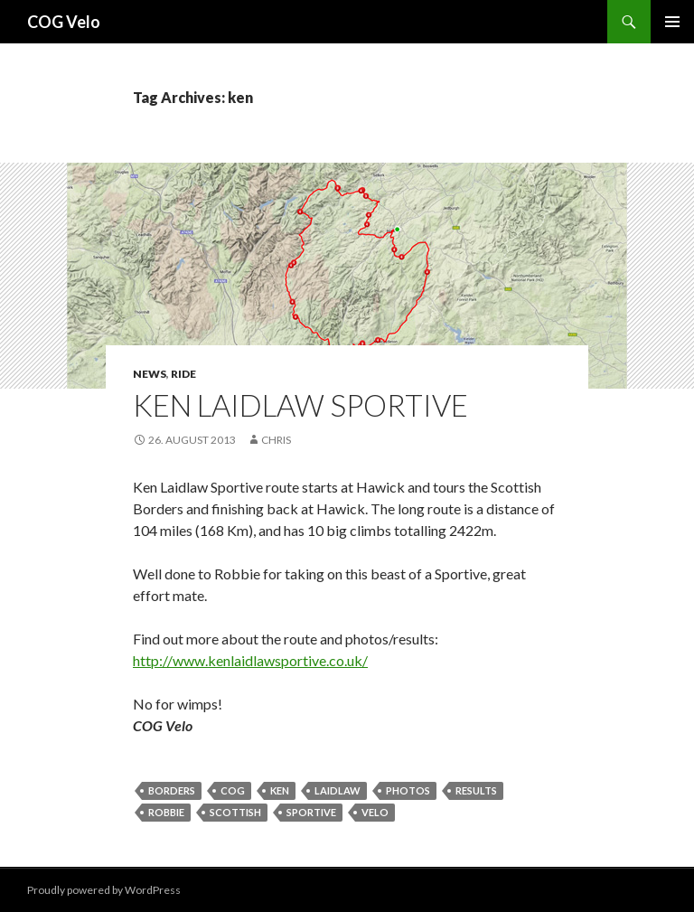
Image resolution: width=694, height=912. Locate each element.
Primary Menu (672, 21)
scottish (235, 812)
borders (171, 790)
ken (279, 790)
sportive (311, 812)
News (149, 374)
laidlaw (337, 790)
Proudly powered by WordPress (104, 890)
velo (375, 812)
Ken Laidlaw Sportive (300, 405)
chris (276, 440)
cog (232, 790)
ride (183, 374)
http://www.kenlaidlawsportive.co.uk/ (250, 660)
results (476, 790)
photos (408, 790)
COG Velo (63, 22)
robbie (166, 812)
